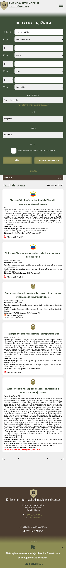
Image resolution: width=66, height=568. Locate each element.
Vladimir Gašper (14, 301)
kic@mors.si (34, 517)
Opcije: (33, 144)
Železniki (7, 311)
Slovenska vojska (30, 231)
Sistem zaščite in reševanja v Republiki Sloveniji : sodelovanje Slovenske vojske (33, 202)
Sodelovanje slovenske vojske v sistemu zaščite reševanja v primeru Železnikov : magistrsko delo (33, 295)
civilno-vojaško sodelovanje (35, 269)
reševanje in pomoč (39, 443)
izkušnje (22, 367)
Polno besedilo (11, 237)
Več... (23, 318)
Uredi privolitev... (34, 564)
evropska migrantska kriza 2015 (26, 365)
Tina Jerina (12, 260)
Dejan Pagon (13, 396)
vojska (13, 271)
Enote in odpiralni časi (35, 527)
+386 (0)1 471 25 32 (34, 515)
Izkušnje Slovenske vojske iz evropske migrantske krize (33, 333)
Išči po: (33, 128)
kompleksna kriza (49, 445)
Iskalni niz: (7, 32)
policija (6, 367)
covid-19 (39, 445)
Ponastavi (33, 171)
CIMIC (47, 269)
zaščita (29, 443)
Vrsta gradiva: (33, 95)
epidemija (32, 445)
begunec (47, 365)
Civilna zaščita (42, 309)
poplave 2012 (20, 231)
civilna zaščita (41, 231)
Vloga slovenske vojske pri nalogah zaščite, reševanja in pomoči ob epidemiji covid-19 (33, 390)
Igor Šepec (12, 337)
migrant (40, 365)
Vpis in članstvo (34, 531)
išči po (5, 39)
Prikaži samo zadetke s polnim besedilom (36, 150)
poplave (33, 309)
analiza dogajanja (55, 309)
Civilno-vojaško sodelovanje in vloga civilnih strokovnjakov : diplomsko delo (33, 255)
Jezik (33, 112)
